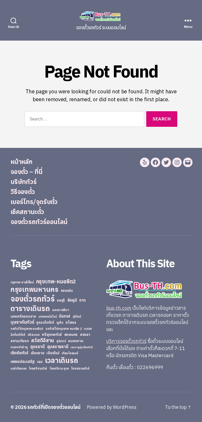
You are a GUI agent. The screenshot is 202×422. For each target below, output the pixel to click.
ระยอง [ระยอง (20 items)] (88, 329)
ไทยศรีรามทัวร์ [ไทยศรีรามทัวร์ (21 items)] (38, 368)
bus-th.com (118, 308)
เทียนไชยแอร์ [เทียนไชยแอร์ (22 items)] (70, 353)
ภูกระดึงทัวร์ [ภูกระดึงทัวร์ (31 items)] (45, 322)
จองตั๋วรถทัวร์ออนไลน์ (39, 221)
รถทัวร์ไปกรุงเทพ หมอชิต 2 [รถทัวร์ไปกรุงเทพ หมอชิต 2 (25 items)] (64, 329)
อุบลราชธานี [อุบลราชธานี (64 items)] (57, 346)
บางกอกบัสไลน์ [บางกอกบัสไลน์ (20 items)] (47, 316)
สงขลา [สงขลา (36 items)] (85, 334)
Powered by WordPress (112, 407)
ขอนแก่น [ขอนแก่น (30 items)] (67, 290)
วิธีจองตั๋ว (23, 191)
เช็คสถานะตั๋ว (27, 211)
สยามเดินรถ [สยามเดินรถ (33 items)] (20, 341)
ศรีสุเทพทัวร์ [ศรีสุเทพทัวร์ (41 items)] (52, 334)
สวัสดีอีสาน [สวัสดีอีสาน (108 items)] (42, 340)
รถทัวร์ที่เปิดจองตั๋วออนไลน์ (53, 407)
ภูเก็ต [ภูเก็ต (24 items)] (60, 322)
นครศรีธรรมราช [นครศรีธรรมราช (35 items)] (23, 316)
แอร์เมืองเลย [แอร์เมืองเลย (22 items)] (18, 368)
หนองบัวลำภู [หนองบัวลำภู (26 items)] (19, 347)
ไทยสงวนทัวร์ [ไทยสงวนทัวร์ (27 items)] (80, 368)
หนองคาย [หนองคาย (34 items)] (75, 340)
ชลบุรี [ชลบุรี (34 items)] (61, 300)
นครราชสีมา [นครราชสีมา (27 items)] (60, 310)
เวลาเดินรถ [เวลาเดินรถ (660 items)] (61, 360)
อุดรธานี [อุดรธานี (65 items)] (37, 346)
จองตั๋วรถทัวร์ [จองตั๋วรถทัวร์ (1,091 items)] (32, 299)
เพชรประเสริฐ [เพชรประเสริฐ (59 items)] (23, 361)
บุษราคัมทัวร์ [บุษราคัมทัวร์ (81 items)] (22, 322)
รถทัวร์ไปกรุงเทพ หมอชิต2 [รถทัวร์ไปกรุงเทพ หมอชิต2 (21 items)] (27, 329)
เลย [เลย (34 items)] (40, 361)
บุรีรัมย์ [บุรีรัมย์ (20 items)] (77, 316)
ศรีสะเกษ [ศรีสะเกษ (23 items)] (34, 335)
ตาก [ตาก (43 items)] (82, 300)
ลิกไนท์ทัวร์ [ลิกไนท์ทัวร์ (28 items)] (18, 334)
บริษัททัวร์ (24, 181)
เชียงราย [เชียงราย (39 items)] (37, 353)
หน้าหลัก (21, 161)
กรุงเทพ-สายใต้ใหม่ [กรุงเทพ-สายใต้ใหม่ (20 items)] (22, 282)
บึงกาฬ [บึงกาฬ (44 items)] (64, 316)
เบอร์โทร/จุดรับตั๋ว (34, 201)
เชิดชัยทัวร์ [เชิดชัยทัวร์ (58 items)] (19, 352)
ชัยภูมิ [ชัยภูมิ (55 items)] (72, 300)
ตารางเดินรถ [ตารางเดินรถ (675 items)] (30, 308)
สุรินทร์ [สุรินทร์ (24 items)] (61, 341)
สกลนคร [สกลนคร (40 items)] (71, 334)
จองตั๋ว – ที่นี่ (26, 171)
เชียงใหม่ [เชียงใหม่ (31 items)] (53, 353)
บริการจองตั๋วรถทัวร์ (126, 341)
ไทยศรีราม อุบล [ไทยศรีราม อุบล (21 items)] (59, 368)
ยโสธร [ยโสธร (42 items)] (70, 322)
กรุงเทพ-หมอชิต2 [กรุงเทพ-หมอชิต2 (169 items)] (56, 281)
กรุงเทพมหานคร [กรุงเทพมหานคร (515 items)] (34, 289)
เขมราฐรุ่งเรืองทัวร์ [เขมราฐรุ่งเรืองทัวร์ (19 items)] (81, 347)
